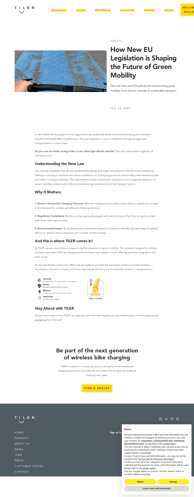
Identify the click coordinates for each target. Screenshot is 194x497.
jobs (18, 455)
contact (22, 471)
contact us (40, 320)
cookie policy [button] (169, 444)
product (22, 438)
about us (22, 443)
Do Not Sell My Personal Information (156, 459)
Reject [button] (140, 482)
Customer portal (29, 466)
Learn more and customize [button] (156, 488)
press (19, 460)
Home (19, 432)
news (19, 449)
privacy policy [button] (149, 468)
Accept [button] (173, 482)
